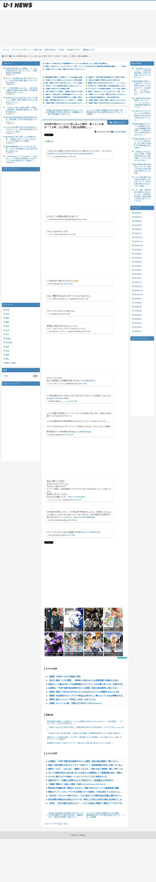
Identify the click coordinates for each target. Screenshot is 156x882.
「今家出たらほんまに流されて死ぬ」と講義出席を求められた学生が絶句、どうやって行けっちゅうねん (85, 728)
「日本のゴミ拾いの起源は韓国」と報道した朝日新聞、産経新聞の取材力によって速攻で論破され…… (21, 110)
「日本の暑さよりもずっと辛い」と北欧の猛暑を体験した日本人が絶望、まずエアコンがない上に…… (142, 73)
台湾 (7, 314)
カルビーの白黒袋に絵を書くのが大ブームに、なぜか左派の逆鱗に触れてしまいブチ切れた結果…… (21, 80)
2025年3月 (138, 274)
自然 (7, 351)
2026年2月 (138, 229)
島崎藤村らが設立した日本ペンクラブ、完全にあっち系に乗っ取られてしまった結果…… (80, 743)
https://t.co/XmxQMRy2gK (84, 517)
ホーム (6, 50)
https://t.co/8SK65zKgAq (81, 432)
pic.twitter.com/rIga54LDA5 (82, 154)
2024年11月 (138, 290)
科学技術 (9, 342)
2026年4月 (138, 221)
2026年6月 (138, 213)
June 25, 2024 (71, 156)
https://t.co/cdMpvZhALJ (85, 381)
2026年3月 (138, 225)
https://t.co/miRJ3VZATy (91, 532)
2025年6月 (138, 262)
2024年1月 (138, 331)
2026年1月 (138, 233)
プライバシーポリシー (21, 50)
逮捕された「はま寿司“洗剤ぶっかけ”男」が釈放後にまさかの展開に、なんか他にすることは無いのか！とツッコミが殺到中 (84, 738)
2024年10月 (138, 295)
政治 (7, 326)
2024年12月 (138, 286)
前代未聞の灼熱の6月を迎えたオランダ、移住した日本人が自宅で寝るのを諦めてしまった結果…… (143, 169)
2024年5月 (138, 315)
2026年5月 (138, 217)
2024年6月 (138, 311)
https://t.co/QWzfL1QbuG (59, 398)
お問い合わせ (50, 50)
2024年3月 (138, 323)
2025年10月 (138, 246)
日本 (7, 334)
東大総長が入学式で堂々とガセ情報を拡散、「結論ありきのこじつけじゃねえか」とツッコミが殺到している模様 (21, 139)
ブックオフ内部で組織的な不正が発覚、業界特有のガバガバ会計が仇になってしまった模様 (104, 112)
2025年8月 (138, 254)
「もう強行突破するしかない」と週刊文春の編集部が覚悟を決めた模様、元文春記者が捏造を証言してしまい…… (21, 90)
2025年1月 (138, 282)
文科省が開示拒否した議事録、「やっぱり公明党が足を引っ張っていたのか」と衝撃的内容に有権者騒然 (21, 71)
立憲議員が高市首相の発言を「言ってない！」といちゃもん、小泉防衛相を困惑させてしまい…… (142, 103)
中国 (7, 310)
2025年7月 (138, 258)
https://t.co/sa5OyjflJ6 (76, 497)
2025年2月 (138, 278)
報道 (7, 322)
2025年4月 (138, 270)
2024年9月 (138, 299)
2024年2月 (138, 327)
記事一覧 (37, 50)
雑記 (7, 359)
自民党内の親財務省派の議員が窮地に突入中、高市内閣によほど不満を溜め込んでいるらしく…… (21, 119)
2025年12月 (138, 237)
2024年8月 (138, 303)
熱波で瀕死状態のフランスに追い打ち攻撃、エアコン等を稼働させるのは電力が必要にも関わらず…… (21, 149)
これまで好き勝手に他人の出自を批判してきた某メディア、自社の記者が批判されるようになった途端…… (21, 129)
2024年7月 (138, 307)
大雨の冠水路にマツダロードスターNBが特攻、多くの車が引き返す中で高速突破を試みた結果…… (142, 143)
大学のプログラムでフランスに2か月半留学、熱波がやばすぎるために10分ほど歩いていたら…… (143, 115)
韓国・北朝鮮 (11, 363)
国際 (7, 318)
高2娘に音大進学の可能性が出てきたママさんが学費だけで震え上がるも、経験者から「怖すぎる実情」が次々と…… (64, 112)
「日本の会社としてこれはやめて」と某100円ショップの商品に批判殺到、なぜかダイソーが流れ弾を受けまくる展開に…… (21, 159)
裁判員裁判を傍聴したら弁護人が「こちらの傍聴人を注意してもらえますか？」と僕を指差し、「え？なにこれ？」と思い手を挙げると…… (85, 722)
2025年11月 (138, 241)
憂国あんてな (88, 50)
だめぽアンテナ (73, 50)
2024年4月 (138, 319)
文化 (7, 330)
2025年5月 (138, 266)
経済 (7, 347)
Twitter (61, 50)
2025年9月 (138, 250)
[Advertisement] (78, 28)
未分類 (8, 338)
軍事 (7, 355)
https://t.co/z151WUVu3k (61, 154)
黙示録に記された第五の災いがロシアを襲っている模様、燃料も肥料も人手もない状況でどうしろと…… (21, 100)
